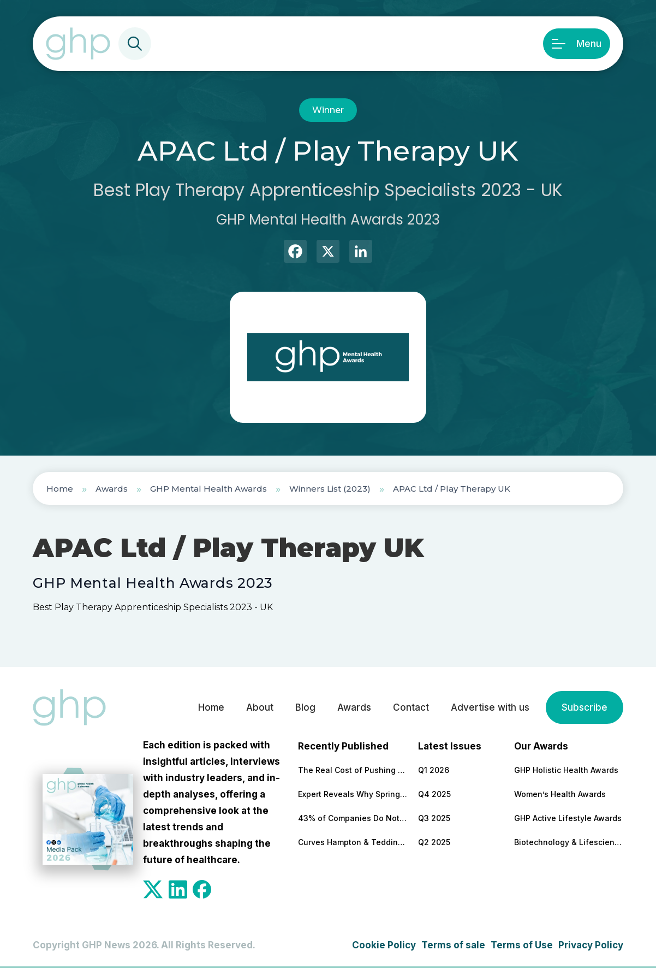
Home (59, 488)
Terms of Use (522, 945)
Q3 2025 (434, 818)
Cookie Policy (384, 945)
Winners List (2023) (330, 488)
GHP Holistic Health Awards (566, 770)
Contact (411, 707)
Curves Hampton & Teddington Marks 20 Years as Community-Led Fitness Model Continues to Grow (352, 842)
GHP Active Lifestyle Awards (568, 818)
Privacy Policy (590, 945)
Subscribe (584, 707)
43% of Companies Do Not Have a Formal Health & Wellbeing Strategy (352, 818)
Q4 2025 (434, 794)
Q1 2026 (433, 770)
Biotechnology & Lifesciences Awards (568, 842)
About (259, 707)
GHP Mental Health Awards (208, 488)
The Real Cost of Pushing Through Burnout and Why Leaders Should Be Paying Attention (352, 770)
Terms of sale (453, 945)
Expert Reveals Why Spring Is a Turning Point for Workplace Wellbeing (352, 794)
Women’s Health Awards (560, 794)
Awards (112, 488)
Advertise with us (490, 707)
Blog (305, 707)
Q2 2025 (434, 842)
